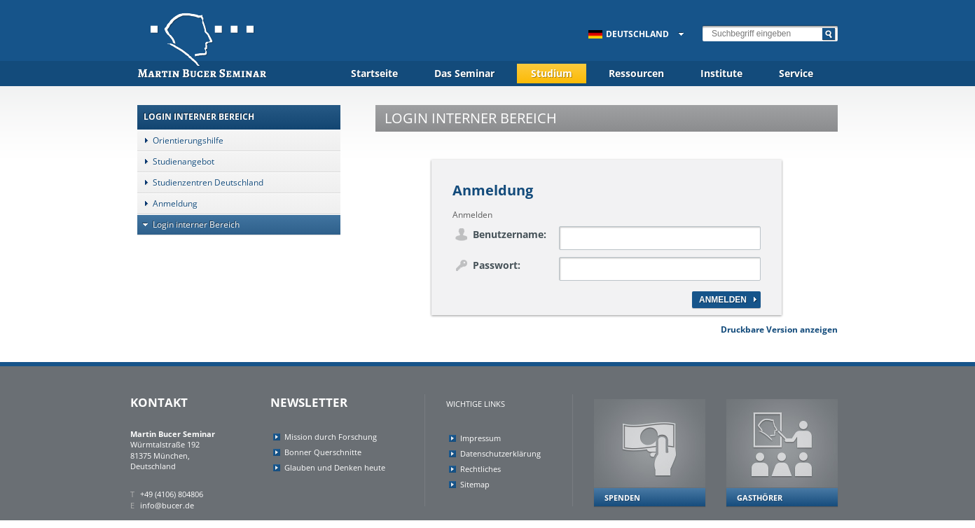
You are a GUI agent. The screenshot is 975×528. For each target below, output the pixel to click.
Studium (551, 73)
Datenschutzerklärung (500, 453)
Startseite (374, 73)
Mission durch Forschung (330, 436)
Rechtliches (480, 469)
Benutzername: (509, 234)
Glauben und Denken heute (334, 467)
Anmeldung (167, 203)
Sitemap (475, 484)
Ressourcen (636, 73)
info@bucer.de (167, 505)
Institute (721, 73)
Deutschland (628, 34)
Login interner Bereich (188, 224)
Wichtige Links (475, 403)
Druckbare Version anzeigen (779, 329)
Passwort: (496, 265)
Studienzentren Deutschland (200, 182)
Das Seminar (464, 73)
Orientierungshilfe (180, 140)
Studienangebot (175, 161)
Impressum (480, 438)
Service (796, 73)
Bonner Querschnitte (322, 452)
